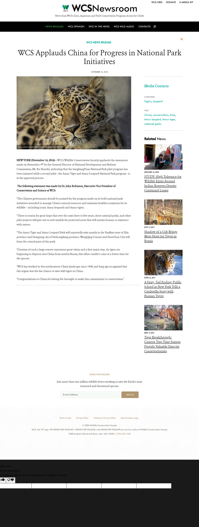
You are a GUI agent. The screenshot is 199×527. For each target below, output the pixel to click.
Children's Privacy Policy (105, 418)
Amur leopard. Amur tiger (159, 119)
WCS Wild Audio (124, 26)
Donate (171, 2)
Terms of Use (65, 418)
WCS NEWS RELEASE (98, 42)
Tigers (147, 101)
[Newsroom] (99, 9)
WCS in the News (99, 26)
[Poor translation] (10, 480)
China (148, 114)
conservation (160, 114)
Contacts (144, 26)
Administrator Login (130, 418)
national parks (152, 123)
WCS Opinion (76, 26)
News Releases (54, 26)
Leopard (157, 101)
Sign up (130, 395)
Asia (172, 114)
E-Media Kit (186, 2)
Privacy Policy (82, 418)
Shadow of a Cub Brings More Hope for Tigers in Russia (160, 236)
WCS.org (156, 2)
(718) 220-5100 (123, 434)
